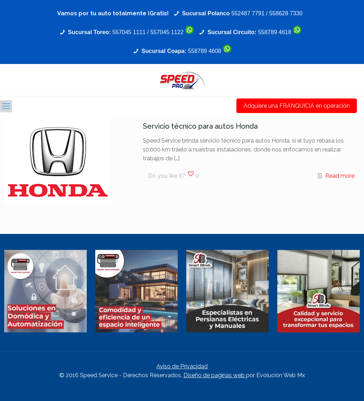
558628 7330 (285, 13)
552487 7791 (247, 13)
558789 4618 (274, 32)
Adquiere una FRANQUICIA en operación (296, 105)
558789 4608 (204, 51)
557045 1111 (128, 32)
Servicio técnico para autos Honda (200, 126)
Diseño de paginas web (214, 375)
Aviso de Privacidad (182, 366)
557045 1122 (166, 32)
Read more (339, 175)
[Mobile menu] (6, 106)
